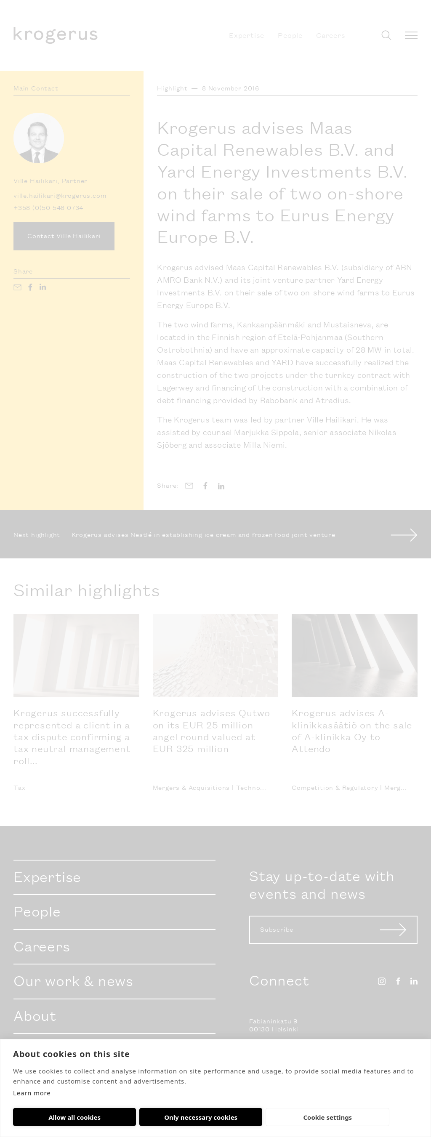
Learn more (32, 1093)
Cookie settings (219, 1117)
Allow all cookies (53, 1117)
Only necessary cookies (136, 1117)
